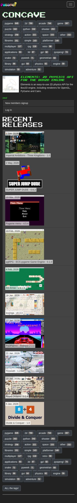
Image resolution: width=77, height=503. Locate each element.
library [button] (10, 63)
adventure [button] (34, 69)
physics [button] (41, 63)
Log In (8, 110)
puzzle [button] (11, 29)
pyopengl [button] (61, 52)
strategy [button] (12, 34)
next (5, 98)
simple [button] (31, 40)
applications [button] (13, 52)
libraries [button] (12, 40)
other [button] (66, 34)
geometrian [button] (48, 58)
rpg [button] (32, 46)
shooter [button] (49, 29)
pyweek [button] (28, 58)
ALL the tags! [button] (12, 488)
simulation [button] (13, 69)
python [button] (29, 29)
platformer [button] (51, 40)
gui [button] (25, 63)
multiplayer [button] (14, 46)
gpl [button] (45, 52)
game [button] (63, 23)
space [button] (48, 34)
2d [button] (29, 23)
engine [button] (59, 63)
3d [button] (31, 52)
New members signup (16, 103)
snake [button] (10, 58)
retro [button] (48, 46)
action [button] (31, 34)
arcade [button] (45, 23)
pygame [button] (12, 23)
